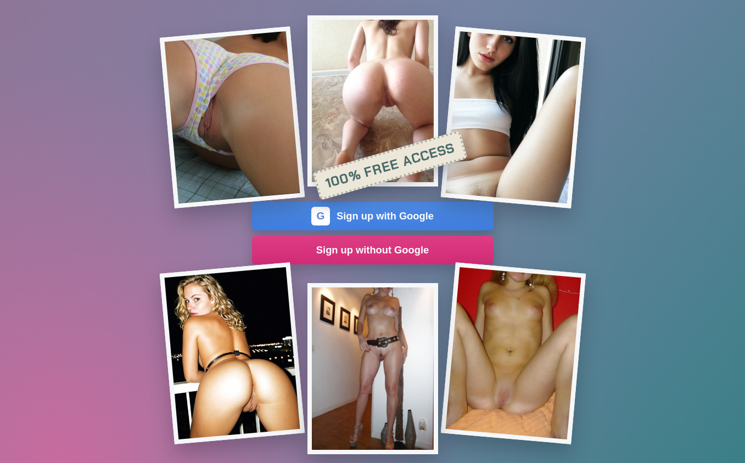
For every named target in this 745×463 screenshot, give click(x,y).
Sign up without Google (372, 250)
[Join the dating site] (231, 117)
